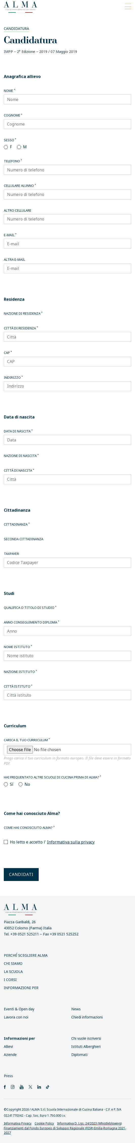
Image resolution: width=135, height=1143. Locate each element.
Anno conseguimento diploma (31, 622)
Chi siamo (13, 963)
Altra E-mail (14, 259)
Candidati (21, 874)
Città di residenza (21, 328)
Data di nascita (18, 431)
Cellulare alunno (20, 185)
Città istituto (18, 686)
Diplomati (79, 1054)
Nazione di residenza (23, 313)
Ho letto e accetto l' (52, 842)
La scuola (13, 971)
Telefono (13, 161)
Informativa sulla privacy (71, 842)
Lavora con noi (16, 1017)
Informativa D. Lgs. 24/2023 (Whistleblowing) (89, 1123)
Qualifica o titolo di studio (30, 607)
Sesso (10, 140)
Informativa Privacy (17, 1123)
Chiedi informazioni (87, 1017)
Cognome (13, 115)
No (27, 784)
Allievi (8, 1046)
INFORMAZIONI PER (21, 987)
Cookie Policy (44, 1123)
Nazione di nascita (21, 455)
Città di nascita (19, 470)
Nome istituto (18, 647)
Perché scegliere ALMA (26, 955)
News (76, 1009)
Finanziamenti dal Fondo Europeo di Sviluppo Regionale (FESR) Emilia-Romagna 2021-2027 (65, 1130)
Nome (9, 90)
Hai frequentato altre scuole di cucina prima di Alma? (52, 777)
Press (8, 1075)
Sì (11, 784)
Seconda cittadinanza (23, 539)
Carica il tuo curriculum (27, 740)
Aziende (10, 1054)
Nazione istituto (20, 671)
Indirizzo (13, 377)
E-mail (10, 235)
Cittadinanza (17, 524)
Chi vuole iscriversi (86, 1038)
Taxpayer (11, 553)
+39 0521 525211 (24, 934)
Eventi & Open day (19, 1009)
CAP (8, 352)
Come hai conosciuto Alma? (29, 827)
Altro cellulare (17, 210)
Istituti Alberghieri (86, 1046)
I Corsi (10, 979)
